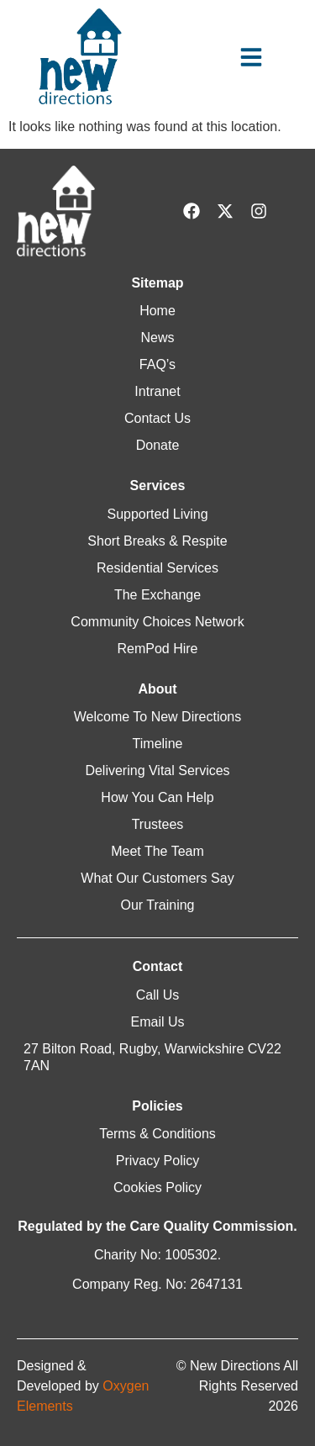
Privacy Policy (158, 1160)
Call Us (158, 995)
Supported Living (157, 514)
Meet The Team (157, 851)
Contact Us (157, 418)
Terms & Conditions (157, 1134)
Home (157, 310)
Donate (158, 445)
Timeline (158, 743)
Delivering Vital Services (157, 770)
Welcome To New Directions (157, 717)
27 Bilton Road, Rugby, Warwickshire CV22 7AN (152, 1057)
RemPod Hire (157, 648)
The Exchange (157, 595)
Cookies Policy (157, 1187)
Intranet (157, 391)
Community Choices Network (157, 622)
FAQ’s (157, 364)
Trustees (158, 824)
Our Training (157, 905)
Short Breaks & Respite (157, 541)
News (157, 337)
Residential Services (157, 568)
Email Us (157, 1022)
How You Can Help (157, 797)
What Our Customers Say (157, 878)
